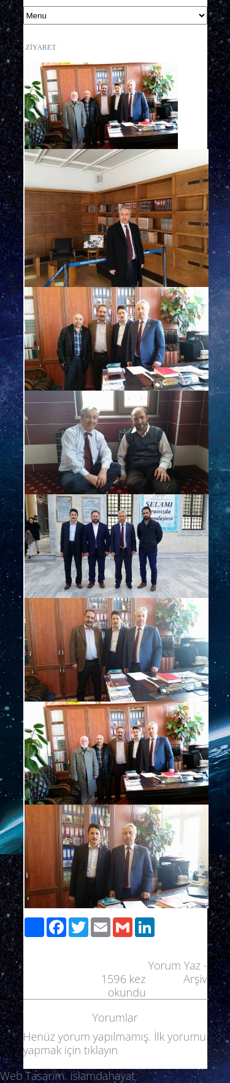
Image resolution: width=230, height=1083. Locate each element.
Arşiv (195, 978)
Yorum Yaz (174, 965)
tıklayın (101, 1050)
